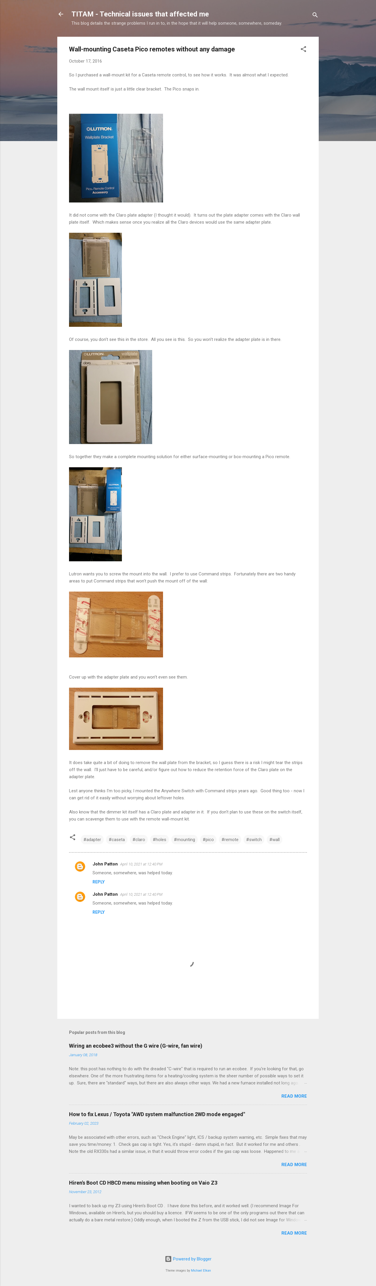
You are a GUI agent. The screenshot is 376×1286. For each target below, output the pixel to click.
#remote (230, 839)
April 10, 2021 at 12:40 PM (141, 864)
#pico (208, 839)
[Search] (315, 16)
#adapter (92, 839)
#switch (254, 839)
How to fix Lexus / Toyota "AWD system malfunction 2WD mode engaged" (157, 1114)
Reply (99, 882)
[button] (303, 50)
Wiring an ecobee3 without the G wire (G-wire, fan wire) (135, 1046)
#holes (159, 839)
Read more (294, 1096)
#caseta (117, 839)
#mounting (184, 839)
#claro (138, 839)
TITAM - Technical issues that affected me (140, 14)
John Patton (105, 864)
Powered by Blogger (188, 1259)
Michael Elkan (201, 1270)
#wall (274, 839)
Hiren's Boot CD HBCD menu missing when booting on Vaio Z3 (143, 1183)
